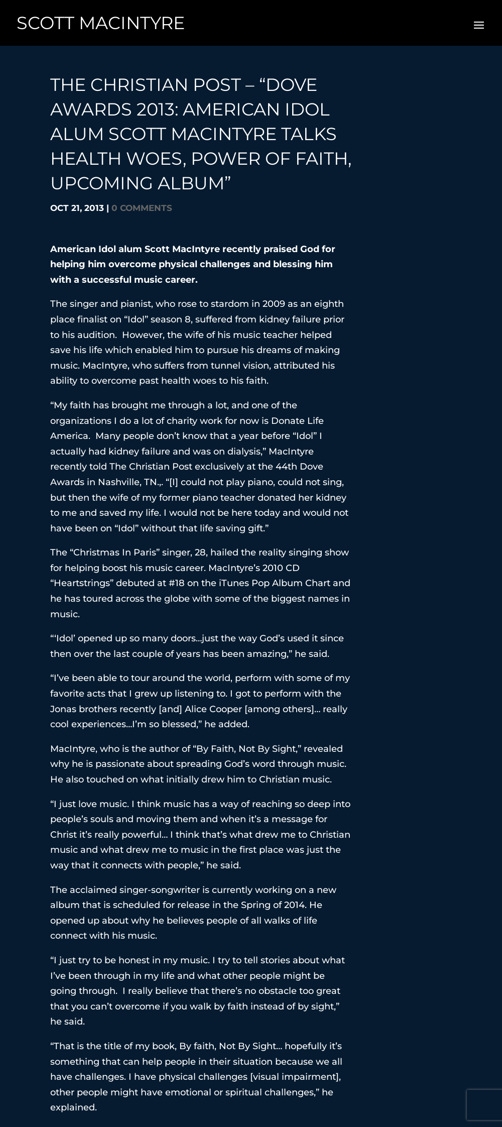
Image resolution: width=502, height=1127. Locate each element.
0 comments (141, 208)
